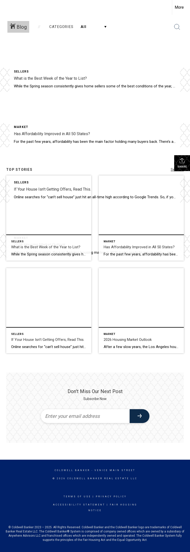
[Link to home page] (6, 7)
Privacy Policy (111, 496)
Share (182, 163)
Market (21, 127)
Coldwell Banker (72, 470)
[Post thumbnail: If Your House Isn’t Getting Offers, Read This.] (48, 310)
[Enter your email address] (85, 416)
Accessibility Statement (79, 504)
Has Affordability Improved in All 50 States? (52, 133)
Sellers (21, 71)
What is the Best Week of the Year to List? (50, 78)
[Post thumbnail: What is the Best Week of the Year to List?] (48, 218)
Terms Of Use (77, 496)
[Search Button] (177, 27)
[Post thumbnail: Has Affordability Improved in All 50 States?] (141, 218)
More (179, 7)
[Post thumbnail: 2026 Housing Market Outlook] (141, 310)
